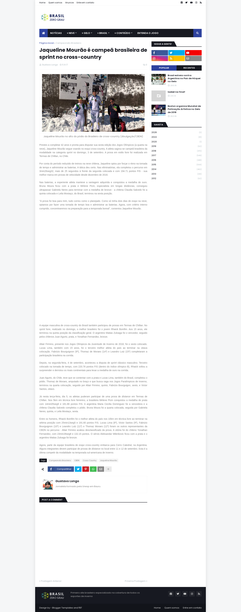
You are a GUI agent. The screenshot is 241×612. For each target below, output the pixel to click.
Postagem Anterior (51, 581)
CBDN (76, 460)
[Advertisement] (141, 17)
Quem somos (55, 2)
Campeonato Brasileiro (68, 43)
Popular (164, 67)
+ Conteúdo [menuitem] (122, 33)
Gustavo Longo (67, 481)
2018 (176, 151)
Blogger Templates (62, 607)
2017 (176, 155)
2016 (176, 160)
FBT (80, 607)
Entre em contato (85, 2)
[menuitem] (43, 33)
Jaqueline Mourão (108, 460)
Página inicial (46, 43)
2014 (176, 169)
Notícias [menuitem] (56, 33)
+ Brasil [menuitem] (102, 33)
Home (42, 2)
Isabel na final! (176, 91)
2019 (176, 146)
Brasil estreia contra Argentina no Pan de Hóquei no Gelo (184, 78)
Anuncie (69, 2)
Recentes (189, 67)
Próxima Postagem (135, 581)
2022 (176, 137)
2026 (176, 132)
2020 (176, 142)
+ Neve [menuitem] (70, 33)
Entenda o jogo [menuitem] (147, 33)
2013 (176, 174)
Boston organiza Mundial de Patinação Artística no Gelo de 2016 (184, 109)
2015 (176, 164)
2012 (176, 178)
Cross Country (89, 460)
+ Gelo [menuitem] (86, 33)
